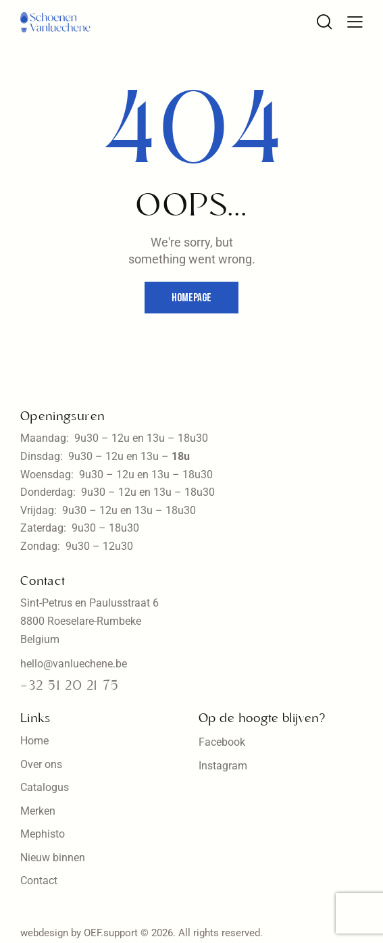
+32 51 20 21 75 (69, 686)
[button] (355, 21)
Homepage (191, 298)
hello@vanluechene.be (73, 663)
